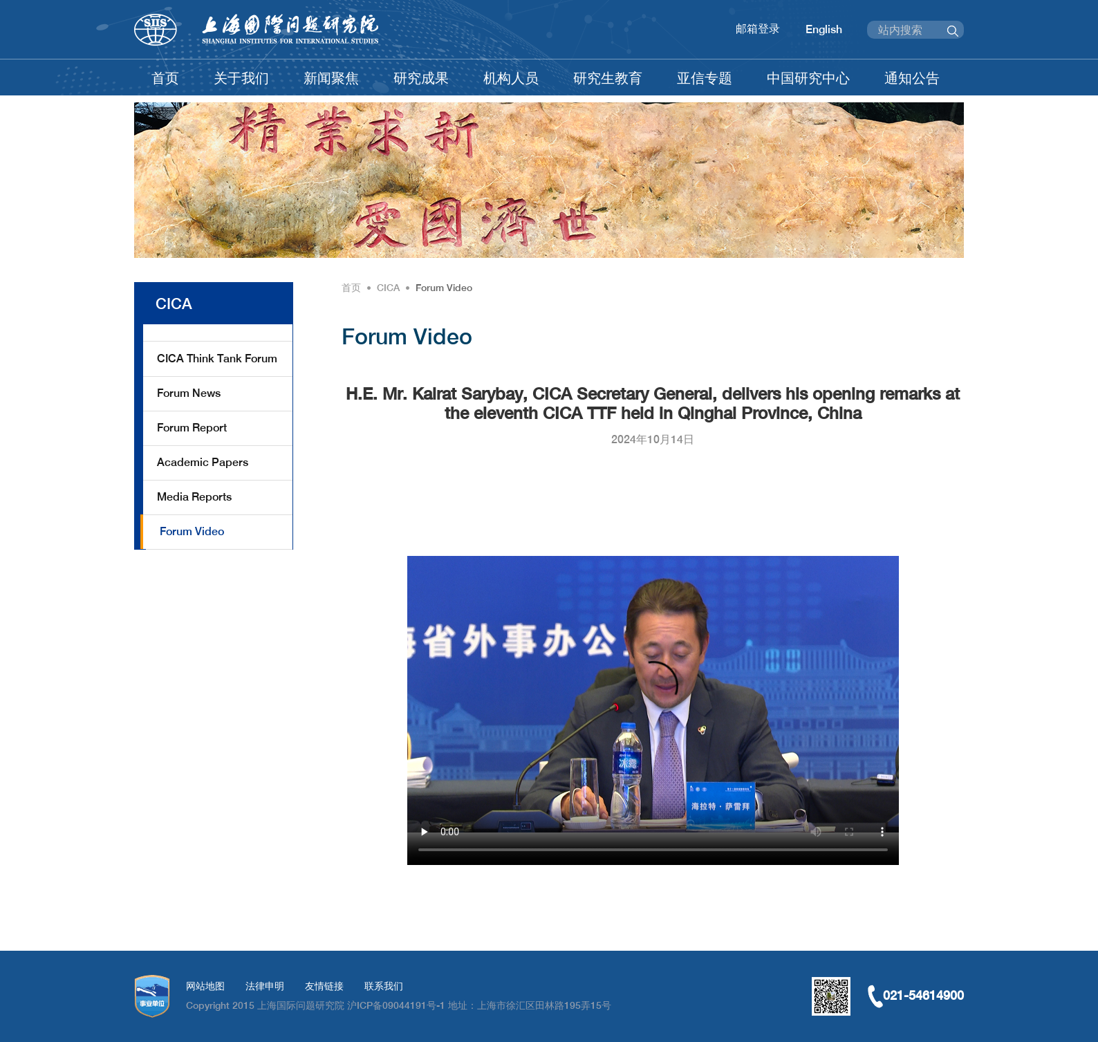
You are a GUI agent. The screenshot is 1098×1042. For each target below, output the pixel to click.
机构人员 (511, 78)
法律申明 (264, 986)
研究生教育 (607, 78)
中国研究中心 (808, 78)
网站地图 (205, 986)
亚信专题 (704, 78)
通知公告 (912, 78)
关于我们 (241, 78)
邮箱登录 (758, 28)
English (824, 29)
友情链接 (324, 986)
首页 (165, 78)
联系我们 (383, 986)
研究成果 (421, 78)
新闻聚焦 (331, 78)
